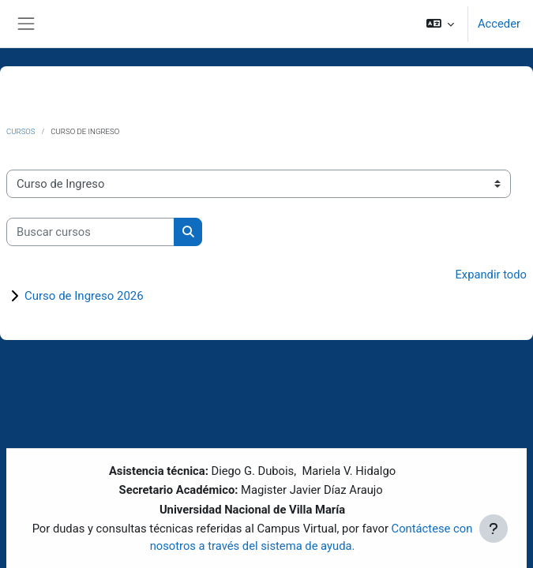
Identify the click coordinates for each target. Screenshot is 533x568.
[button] (440, 23)
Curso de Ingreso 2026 (84, 296)
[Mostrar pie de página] (493, 528)
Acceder (499, 24)
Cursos (21, 131)
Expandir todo (491, 274)
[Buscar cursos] (90, 232)
